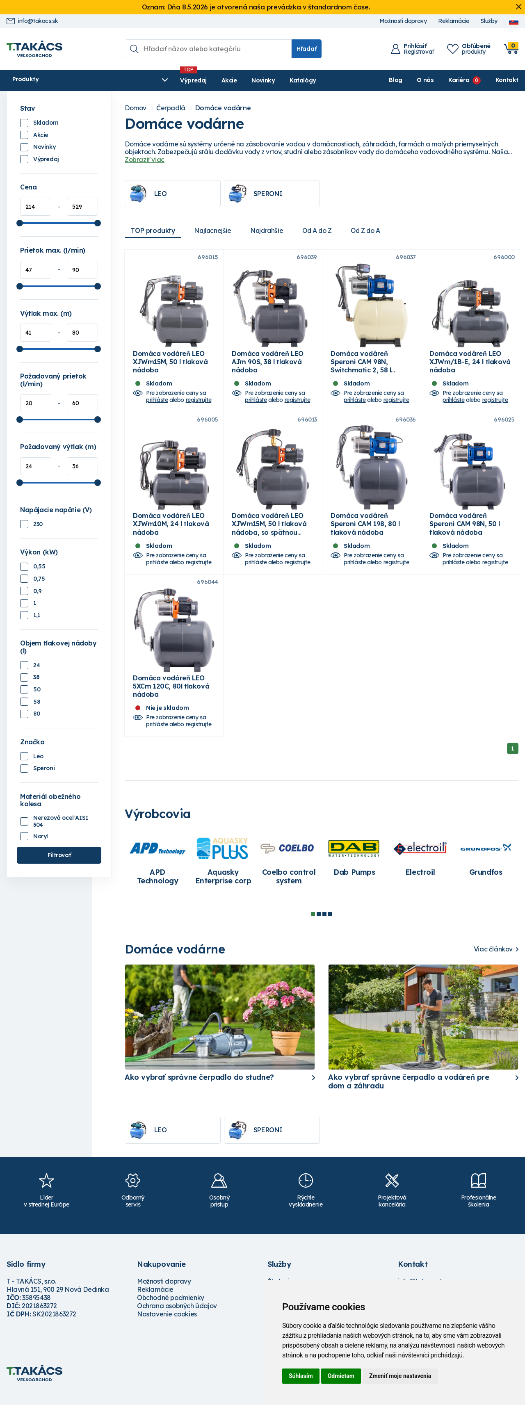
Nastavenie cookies (167, 1326)
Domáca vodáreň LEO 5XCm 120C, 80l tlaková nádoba (171, 698)
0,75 (39, 578)
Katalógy (241, 80)
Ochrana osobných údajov (177, 1318)
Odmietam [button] (341, 1376)
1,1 (36, 615)
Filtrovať (59, 855)
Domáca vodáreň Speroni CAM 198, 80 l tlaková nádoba (365, 532)
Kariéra (458, 80)
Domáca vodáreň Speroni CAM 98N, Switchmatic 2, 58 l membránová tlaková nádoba (366, 374)
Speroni (44, 768)
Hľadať (307, 48)
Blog (395, 80)
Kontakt (506, 80)
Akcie (167, 80)
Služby (489, 21)
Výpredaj (131, 80)
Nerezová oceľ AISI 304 (60, 821)
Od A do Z (322, 230)
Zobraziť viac (144, 159)
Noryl (40, 836)
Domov (135, 108)
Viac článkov (493, 961)
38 (36, 677)
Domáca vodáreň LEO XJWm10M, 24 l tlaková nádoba (171, 532)
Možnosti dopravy (403, 21)
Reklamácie (453, 21)
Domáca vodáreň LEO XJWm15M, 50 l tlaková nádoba (170, 365)
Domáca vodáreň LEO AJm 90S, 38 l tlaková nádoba (268, 365)
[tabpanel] (157, 873)
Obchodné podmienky (170, 1310)
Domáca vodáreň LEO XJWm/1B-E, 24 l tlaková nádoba (470, 365)
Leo (38, 756)
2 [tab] (319, 926)
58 (36, 701)
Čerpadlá (170, 108)
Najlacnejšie (215, 230)
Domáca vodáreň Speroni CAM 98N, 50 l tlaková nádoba (464, 532)
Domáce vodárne (223, 108)
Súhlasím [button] (301, 1376)
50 (36, 689)
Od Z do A (373, 230)
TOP (153, 230)
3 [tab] (324, 926)
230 (38, 524)
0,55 (39, 566)
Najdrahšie (270, 230)
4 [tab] (330, 926)
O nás (425, 80)
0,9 (37, 591)
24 (36, 665)
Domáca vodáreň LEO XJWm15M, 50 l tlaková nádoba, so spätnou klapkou (269, 536)
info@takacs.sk (32, 21)
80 (36, 713)
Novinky (201, 80)
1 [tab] (313, 926)
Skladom (45, 122)
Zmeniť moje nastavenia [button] (400, 1376)
